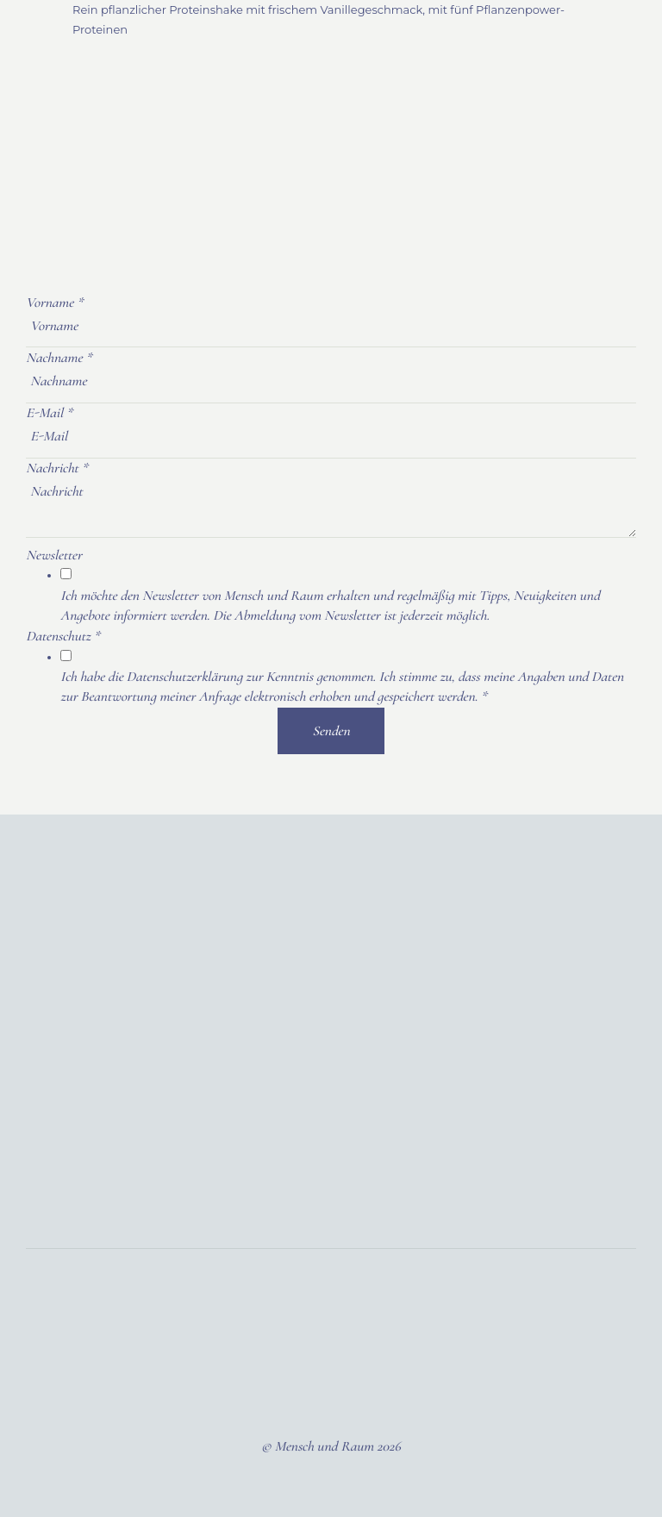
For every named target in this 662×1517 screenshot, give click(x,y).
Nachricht (57, 468)
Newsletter (54, 555)
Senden (331, 731)
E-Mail (49, 412)
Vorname (54, 302)
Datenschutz (63, 636)
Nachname (59, 357)
